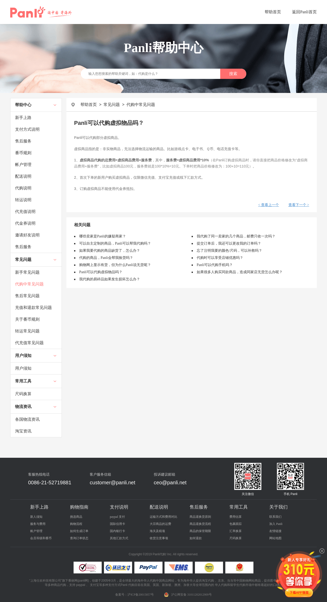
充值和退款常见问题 (33, 307)
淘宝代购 (208, 580)
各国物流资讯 (27, 419)
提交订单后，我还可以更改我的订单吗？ (229, 243)
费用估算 (235, 517)
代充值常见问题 (29, 343)
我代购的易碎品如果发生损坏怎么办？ (109, 279)
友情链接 (275, 531)
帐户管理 (23, 164)
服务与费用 (37, 524)
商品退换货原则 (200, 517)
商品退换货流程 (200, 524)
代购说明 (23, 188)
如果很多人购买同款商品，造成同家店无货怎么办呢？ (240, 272)
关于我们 (278, 507)
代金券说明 (25, 223)
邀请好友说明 (27, 235)
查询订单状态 (79, 538)
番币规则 (23, 153)
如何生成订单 (79, 531)
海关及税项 (157, 531)
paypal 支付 (117, 517)
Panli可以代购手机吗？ (215, 265)
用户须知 (23, 355)
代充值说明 (25, 211)
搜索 (233, 73)
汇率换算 (235, 531)
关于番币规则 (27, 319)
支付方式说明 (27, 129)
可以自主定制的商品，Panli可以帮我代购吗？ (115, 243)
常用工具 (23, 381)
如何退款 (196, 538)
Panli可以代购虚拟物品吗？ (100, 272)
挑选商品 (76, 517)
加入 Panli (276, 524)
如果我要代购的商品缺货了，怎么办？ (109, 250)
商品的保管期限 (200, 531)
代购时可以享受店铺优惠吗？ (220, 258)
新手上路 (23, 117)
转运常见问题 (27, 331)
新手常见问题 (27, 272)
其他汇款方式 (119, 538)
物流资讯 (23, 406)
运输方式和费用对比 (163, 517)
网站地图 (275, 538)
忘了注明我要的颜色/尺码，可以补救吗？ (229, 250)
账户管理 (36, 531)
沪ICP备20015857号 (140, 594)
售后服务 (23, 141)
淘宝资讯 (23, 431)
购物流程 (76, 524)
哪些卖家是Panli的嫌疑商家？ (102, 236)
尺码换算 (23, 394)
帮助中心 (23, 105)
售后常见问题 (27, 296)
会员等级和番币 (41, 538)
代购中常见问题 (29, 284)
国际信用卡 (117, 524)
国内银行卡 (117, 531)
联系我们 (275, 517)
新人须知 (36, 517)
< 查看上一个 (268, 205)
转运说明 (23, 200)
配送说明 (23, 176)
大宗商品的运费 (160, 524)
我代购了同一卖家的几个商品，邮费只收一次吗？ (236, 236)
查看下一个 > (298, 205)
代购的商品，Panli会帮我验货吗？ (106, 258)
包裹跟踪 (235, 524)
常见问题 (23, 259)
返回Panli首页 (304, 12)
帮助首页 (273, 12)
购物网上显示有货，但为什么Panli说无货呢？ (115, 265)
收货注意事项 (159, 538)
